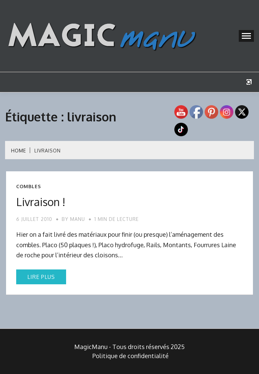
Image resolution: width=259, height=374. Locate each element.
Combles (28, 186)
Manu (77, 219)
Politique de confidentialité (130, 355)
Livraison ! (40, 202)
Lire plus (41, 277)
